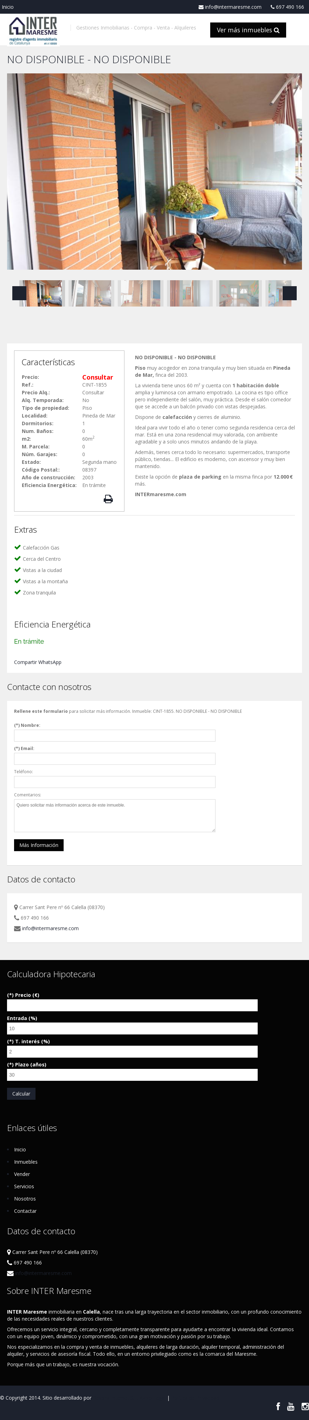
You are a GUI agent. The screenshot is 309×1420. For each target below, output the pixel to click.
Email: (27, 748)
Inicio (8, 7)
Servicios (24, 1186)
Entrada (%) (22, 1018)
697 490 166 (287, 7)
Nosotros (25, 1198)
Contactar (25, 1211)
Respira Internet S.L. (115, 1397)
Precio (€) (27, 995)
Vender (22, 1174)
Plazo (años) (30, 1064)
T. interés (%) (32, 1041)
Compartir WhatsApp (38, 662)
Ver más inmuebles (248, 30)
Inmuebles (26, 1161)
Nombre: (30, 725)
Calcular (21, 1093)
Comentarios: (27, 795)
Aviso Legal (153, 1397)
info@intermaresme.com (230, 7)
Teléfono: (23, 772)
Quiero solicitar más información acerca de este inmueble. (114, 815)
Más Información (38, 845)
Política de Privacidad (195, 1397)
